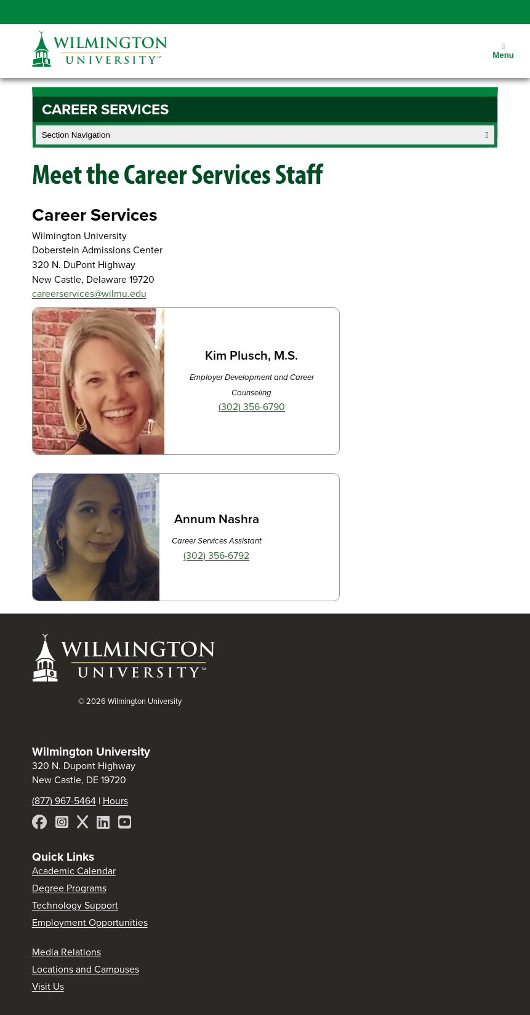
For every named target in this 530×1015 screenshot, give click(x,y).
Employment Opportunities (90, 922)
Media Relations (66, 952)
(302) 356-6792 (216, 555)
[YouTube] (124, 824)
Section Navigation (265, 135)
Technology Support (75, 905)
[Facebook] (40, 824)
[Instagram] (63, 824)
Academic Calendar (74, 871)
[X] (83, 824)
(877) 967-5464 (64, 801)
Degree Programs (69, 888)
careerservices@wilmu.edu (89, 293)
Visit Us (48, 986)
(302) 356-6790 (252, 407)
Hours (115, 801)
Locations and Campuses (85, 969)
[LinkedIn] (104, 824)
